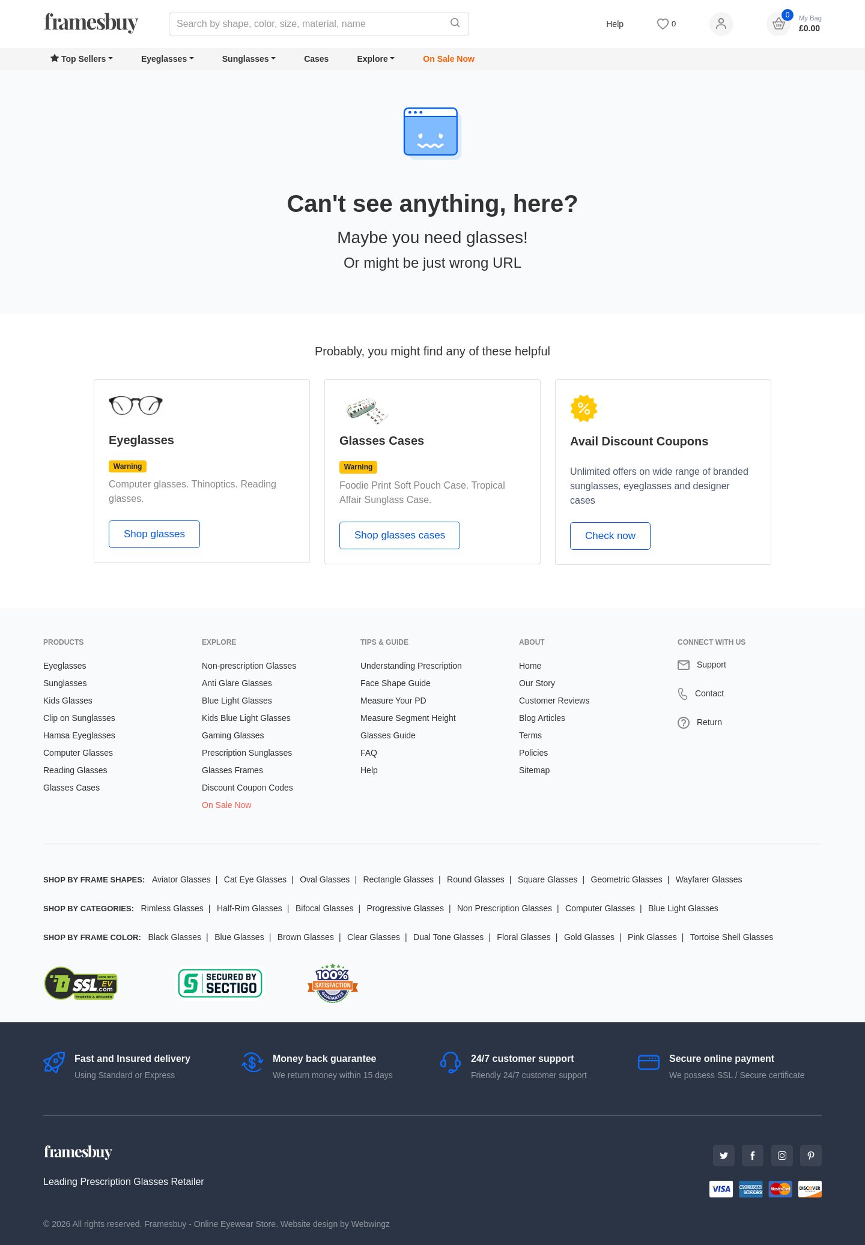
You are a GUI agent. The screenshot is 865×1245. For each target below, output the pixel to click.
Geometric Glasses (627, 879)
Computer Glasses (78, 753)
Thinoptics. (215, 484)
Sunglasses (245, 59)
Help (615, 24)
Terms (530, 735)
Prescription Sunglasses (247, 753)
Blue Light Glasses (237, 700)
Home (530, 666)
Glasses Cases (71, 787)
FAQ (368, 753)
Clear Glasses (373, 937)
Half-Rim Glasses (249, 908)
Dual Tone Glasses (448, 937)
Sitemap (534, 770)
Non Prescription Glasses (504, 908)
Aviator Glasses (181, 879)
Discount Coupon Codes (247, 787)
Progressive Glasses (405, 908)
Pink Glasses (652, 937)
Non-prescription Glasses (249, 666)
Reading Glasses (75, 770)
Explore (372, 59)
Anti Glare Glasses (237, 683)
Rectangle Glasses (398, 879)
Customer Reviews (554, 700)
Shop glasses (154, 534)
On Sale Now (449, 59)
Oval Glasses (325, 879)
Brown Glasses (306, 937)
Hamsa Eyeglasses (79, 735)
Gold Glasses (589, 937)
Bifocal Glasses (324, 908)
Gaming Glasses (233, 735)
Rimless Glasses (172, 908)
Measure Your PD (393, 700)
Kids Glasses (68, 700)
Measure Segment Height (408, 718)
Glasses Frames (232, 770)
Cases (316, 59)
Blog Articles (542, 718)
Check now (610, 535)
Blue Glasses (239, 937)
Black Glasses (174, 937)
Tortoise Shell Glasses (732, 937)
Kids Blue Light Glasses (246, 718)
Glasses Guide (388, 735)
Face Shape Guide (395, 683)
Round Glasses (476, 879)
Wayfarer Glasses (709, 879)
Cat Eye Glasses (255, 879)
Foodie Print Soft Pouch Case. (404, 485)
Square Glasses (548, 879)
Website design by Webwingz (335, 1224)
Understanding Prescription (411, 666)
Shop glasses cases (399, 535)
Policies (533, 753)
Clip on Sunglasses (79, 718)
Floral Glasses (523, 937)
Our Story (537, 683)
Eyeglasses (164, 59)
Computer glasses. (149, 484)
